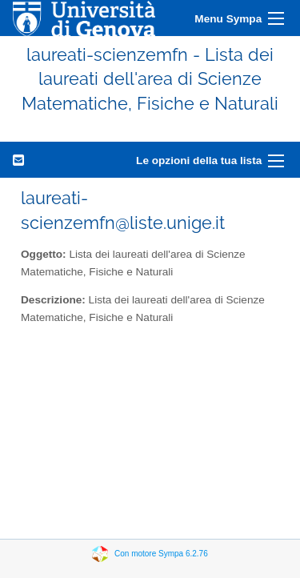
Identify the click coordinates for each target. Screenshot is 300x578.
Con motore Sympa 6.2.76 (161, 553)
